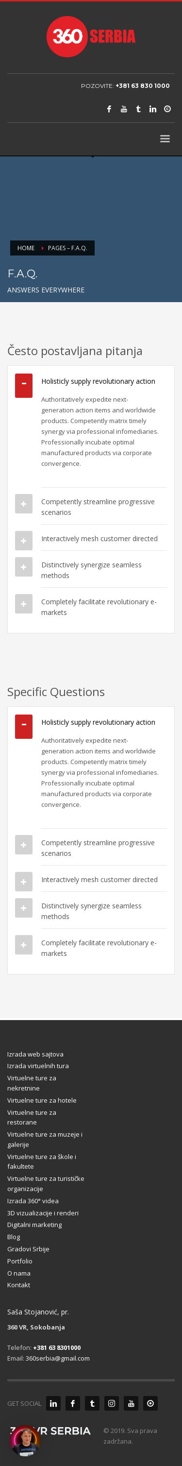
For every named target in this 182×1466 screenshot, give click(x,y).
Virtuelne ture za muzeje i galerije (45, 1139)
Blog (13, 1236)
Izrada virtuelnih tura (38, 1065)
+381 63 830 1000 (143, 85)
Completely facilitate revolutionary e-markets (99, 607)
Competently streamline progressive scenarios (98, 507)
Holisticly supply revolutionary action (98, 381)
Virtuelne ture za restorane (31, 1117)
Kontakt (18, 1284)
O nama (19, 1273)
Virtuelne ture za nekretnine (31, 1083)
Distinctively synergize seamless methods (91, 570)
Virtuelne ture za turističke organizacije (45, 1183)
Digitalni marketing (34, 1224)
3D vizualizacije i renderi (43, 1213)
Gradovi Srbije (28, 1248)
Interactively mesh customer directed (99, 538)
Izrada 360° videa (33, 1200)
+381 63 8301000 (57, 1347)
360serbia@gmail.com (58, 1358)
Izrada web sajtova (35, 1054)
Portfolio (20, 1261)
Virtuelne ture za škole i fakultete (41, 1161)
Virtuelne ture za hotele (42, 1100)
